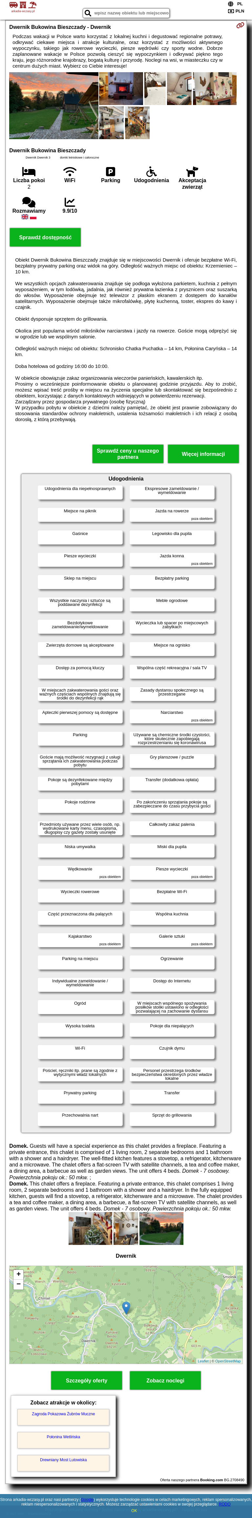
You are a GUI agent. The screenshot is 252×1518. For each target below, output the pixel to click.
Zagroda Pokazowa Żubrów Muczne (63, 1414)
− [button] (18, 1285)
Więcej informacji (203, 454)
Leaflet (203, 1361)
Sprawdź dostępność (45, 237)
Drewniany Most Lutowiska (63, 1460)
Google (87, 1499)
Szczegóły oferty (86, 1380)
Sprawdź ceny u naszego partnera (128, 454)
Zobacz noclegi (165, 1380)
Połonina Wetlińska (63, 1437)
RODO (225, 1504)
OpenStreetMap (228, 1361)
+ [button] (18, 1275)
